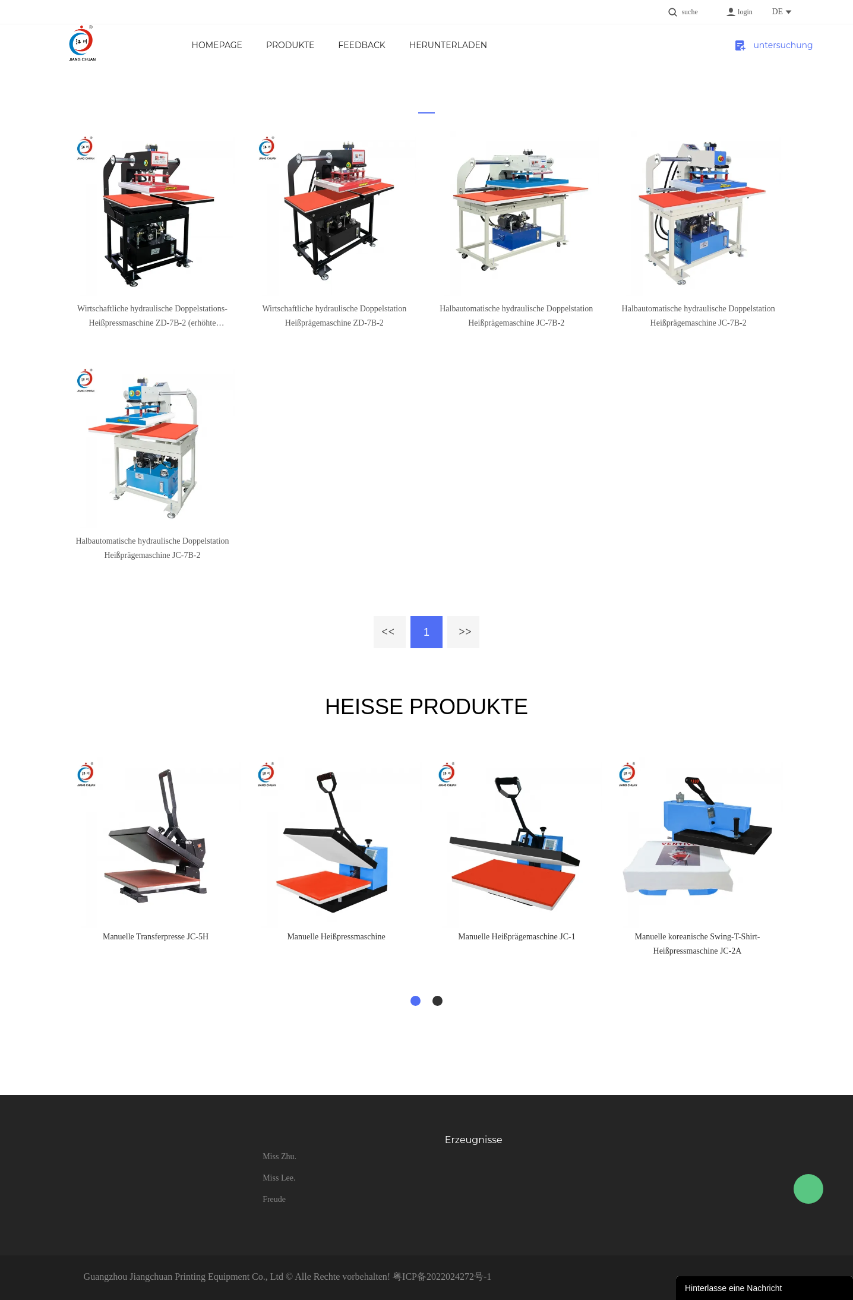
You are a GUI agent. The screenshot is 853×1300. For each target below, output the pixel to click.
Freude (274, 1199)
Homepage (217, 45)
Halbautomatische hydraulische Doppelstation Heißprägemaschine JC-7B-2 (516, 315)
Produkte (290, 45)
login (745, 12)
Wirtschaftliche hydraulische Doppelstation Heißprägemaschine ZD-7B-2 (334, 315)
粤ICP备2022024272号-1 (442, 1276)
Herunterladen (448, 45)
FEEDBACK (361, 45)
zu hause (418, 116)
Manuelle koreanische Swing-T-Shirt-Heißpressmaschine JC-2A (697, 943)
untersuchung (772, 45)
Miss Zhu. (279, 1156)
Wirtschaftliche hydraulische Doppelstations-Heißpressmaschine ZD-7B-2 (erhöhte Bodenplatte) (152, 317)
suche (689, 12)
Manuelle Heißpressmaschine (336, 936)
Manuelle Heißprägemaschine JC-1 (517, 936)
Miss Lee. (279, 1177)
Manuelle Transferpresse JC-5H (155, 936)
